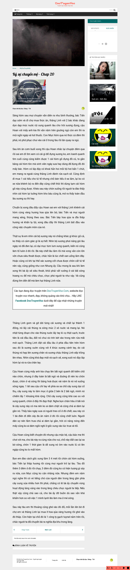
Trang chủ (18, 14)
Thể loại (29, 14)
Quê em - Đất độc (99, 99)
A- (112, 568)
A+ (108, 568)
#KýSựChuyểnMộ (25, 68)
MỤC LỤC (48, 530)
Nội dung (39, 14)
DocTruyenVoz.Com (58, 290)
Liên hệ (64, 560)
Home (14, 68)
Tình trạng (50, 14)
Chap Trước (25, 530)
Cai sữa (95, 144)
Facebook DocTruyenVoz (29, 300)
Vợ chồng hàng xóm (100, 166)
